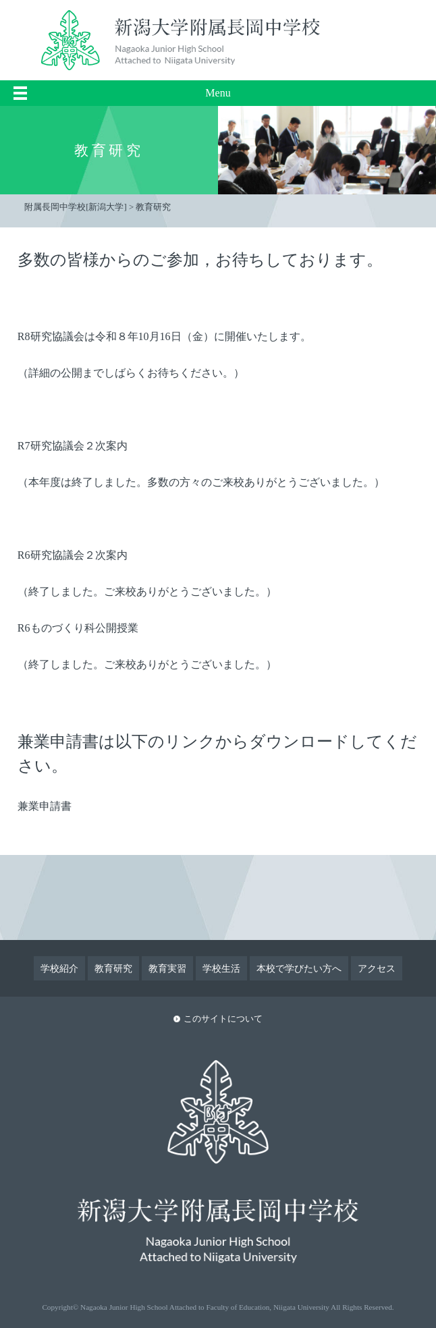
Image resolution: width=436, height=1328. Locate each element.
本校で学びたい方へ (299, 968)
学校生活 (221, 968)
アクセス (377, 968)
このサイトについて (223, 1019)
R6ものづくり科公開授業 (78, 628)
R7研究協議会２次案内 (73, 445)
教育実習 (167, 968)
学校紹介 (59, 968)
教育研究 (113, 968)
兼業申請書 (45, 806)
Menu (217, 93)
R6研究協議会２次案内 (73, 555)
